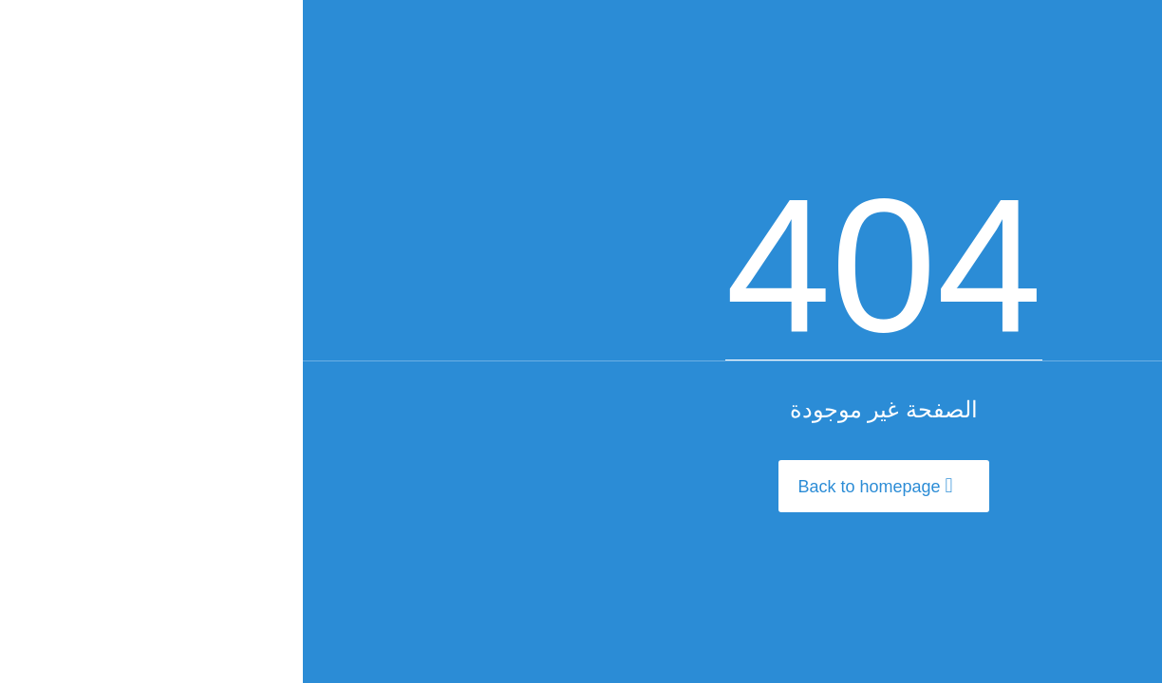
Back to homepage (572, 485)
